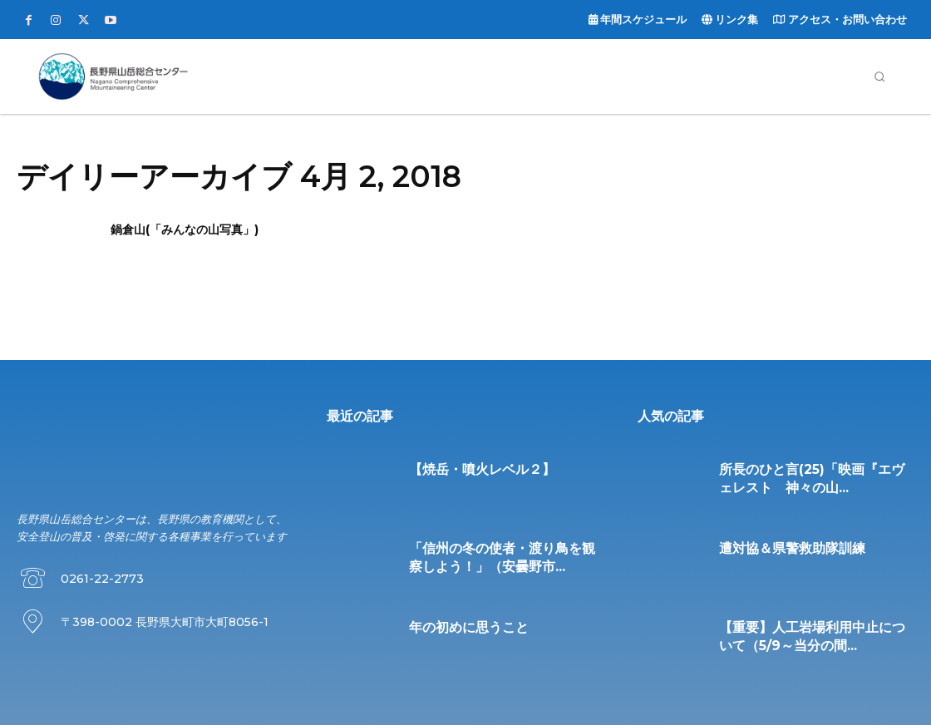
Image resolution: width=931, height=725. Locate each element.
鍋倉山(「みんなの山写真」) (185, 229)
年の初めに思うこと (457, 626)
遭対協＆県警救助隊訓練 (778, 547)
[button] (879, 76)
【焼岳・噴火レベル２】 (468, 468)
